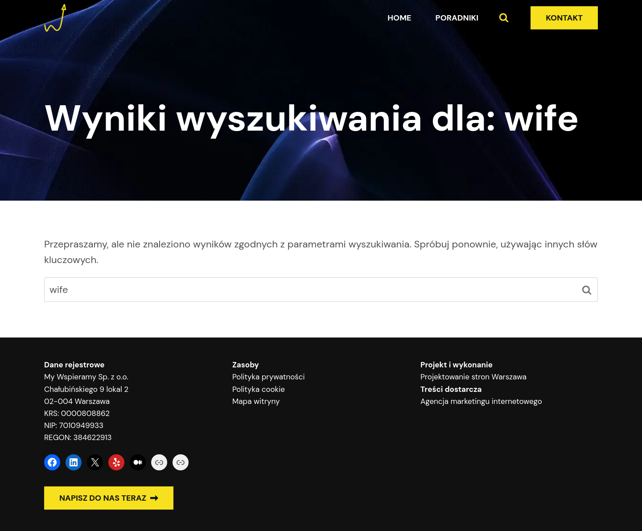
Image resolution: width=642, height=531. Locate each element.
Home (399, 17)
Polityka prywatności (268, 377)
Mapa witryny (256, 401)
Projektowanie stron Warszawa (473, 377)
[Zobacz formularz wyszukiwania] (504, 18)
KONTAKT (564, 17)
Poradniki (457, 17)
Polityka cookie (258, 389)
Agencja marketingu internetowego (481, 401)
